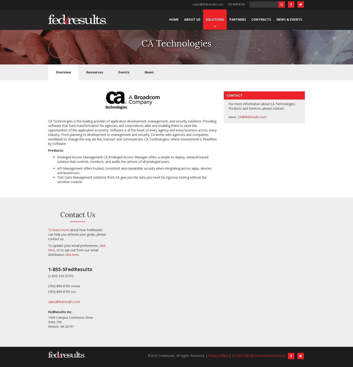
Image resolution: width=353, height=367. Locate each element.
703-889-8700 (236, 4)
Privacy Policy (218, 356)
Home (174, 19)
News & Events (289, 19)
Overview (63, 72)
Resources (94, 72)
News (149, 72)
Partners (237, 19)
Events (123, 72)
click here (72, 254)
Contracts (261, 19)
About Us (192, 19)
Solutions (215, 19)
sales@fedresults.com (207, 4)
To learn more (58, 230)
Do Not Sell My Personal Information (259, 356)
